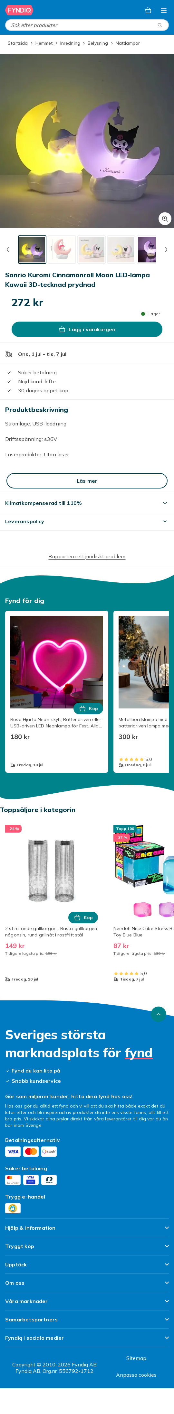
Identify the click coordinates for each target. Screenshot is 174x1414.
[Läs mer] (87, 480)
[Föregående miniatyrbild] (7, 249)
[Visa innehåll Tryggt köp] (87, 1248)
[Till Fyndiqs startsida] (19, 10)
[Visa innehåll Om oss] (87, 1285)
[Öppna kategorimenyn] (163, 10)
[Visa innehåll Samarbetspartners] (87, 1322)
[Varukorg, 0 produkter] (148, 10)
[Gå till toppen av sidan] (158, 1014)
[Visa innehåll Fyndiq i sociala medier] (87, 1340)
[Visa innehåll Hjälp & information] (87, 1230)
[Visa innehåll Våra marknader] (87, 1303)
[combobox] (87, 25)
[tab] (32, 249)
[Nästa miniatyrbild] (166, 249)
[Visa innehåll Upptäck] (87, 1267)
